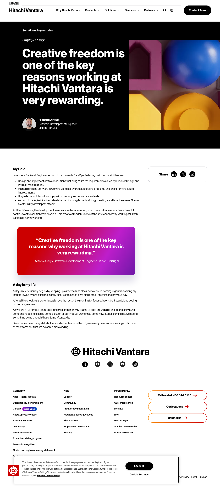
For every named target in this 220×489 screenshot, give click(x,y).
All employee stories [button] (37, 31)
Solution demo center (125, 426)
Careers (17, 408)
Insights (118, 408)
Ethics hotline (71, 420)
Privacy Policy (182, 477)
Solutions (110, 10)
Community (70, 402)
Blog (116, 414)
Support (68, 396)
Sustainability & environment (28, 402)
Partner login (121, 420)
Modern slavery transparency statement (34, 450)
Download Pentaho (124, 432)
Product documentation (76, 408)
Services (130, 10)
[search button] (164, 10)
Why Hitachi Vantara (68, 10)
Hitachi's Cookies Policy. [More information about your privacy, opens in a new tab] (48, 475)
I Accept (139, 466)
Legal (194, 477)
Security (68, 432)
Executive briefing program (27, 438)
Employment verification (77, 426)
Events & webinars (22, 420)
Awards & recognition (24, 444)
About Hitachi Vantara (24, 396)
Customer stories (123, 402)
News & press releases (25, 414)
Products (90, 10)
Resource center (123, 396)
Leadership (19, 426)
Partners (149, 10)
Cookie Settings (139, 474)
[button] (170, 10)
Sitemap (203, 477)
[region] (96, 470)
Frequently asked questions (78, 414)
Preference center (22, 432)
